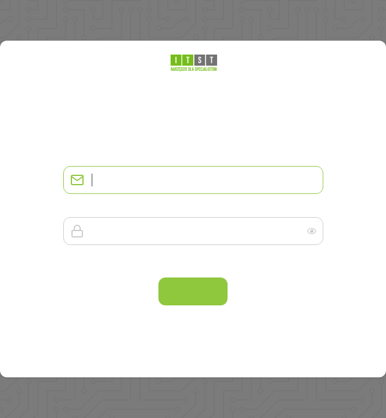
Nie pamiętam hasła (282, 261)
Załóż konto (193, 361)
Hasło (72, 207)
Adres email (81, 156)
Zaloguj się (192, 291)
